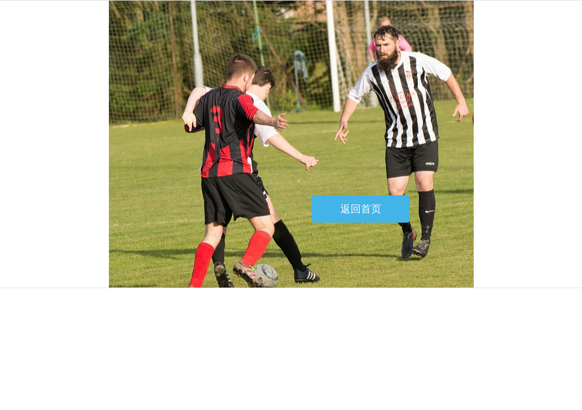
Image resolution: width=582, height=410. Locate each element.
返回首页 (360, 209)
